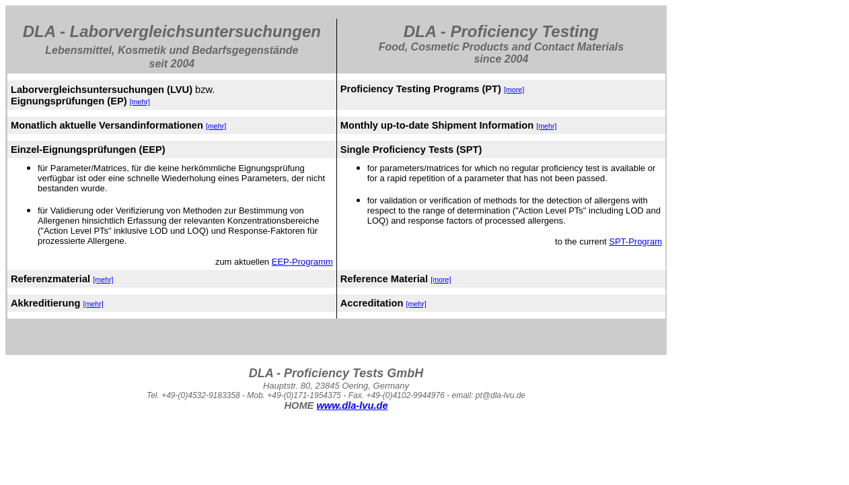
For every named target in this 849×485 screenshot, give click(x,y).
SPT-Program (635, 241)
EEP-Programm (302, 262)
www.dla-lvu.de (351, 405)
